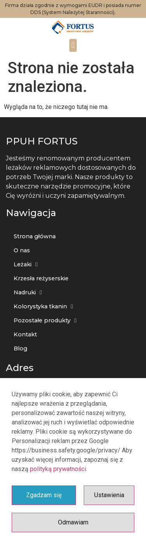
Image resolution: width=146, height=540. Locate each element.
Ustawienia (109, 495)
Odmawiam (73, 522)
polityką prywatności (58, 469)
